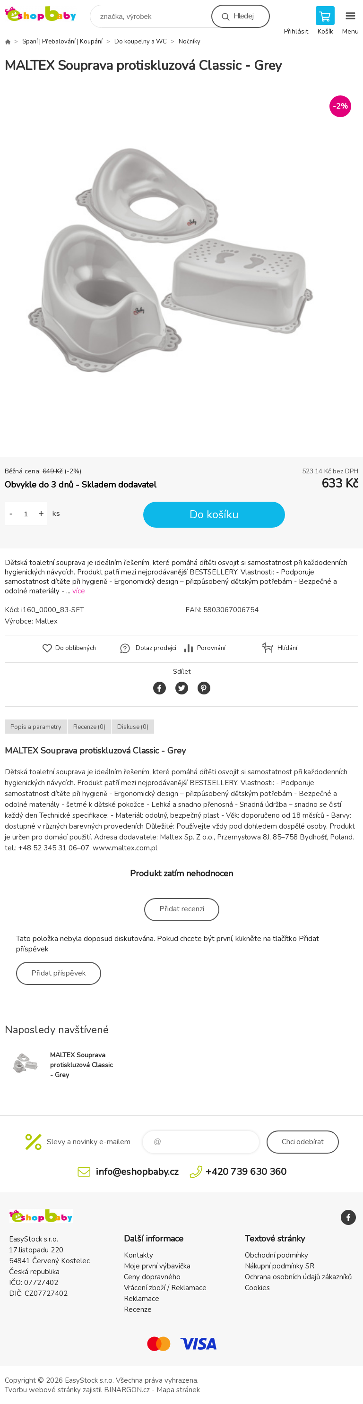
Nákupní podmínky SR (279, 1266)
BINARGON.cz (127, 1390)
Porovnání (211, 648)
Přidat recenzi (181, 909)
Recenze (138, 1309)
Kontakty (138, 1255)
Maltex (46, 621)
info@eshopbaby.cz (137, 1171)
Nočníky (189, 41)
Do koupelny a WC (140, 41)
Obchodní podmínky (276, 1255)
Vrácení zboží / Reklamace (165, 1288)
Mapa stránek (178, 1390)
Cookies (257, 1288)
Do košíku (214, 514)
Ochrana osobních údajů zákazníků (298, 1277)
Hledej (243, 16)
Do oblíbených (75, 648)
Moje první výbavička (157, 1266)
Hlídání (287, 648)
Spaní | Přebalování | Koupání (62, 41)
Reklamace (141, 1298)
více (78, 591)
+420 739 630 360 (246, 1171)
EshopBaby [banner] (46, 14)
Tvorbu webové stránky (43, 1390)
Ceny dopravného (152, 1277)
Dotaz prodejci (156, 648)
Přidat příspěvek (58, 973)
